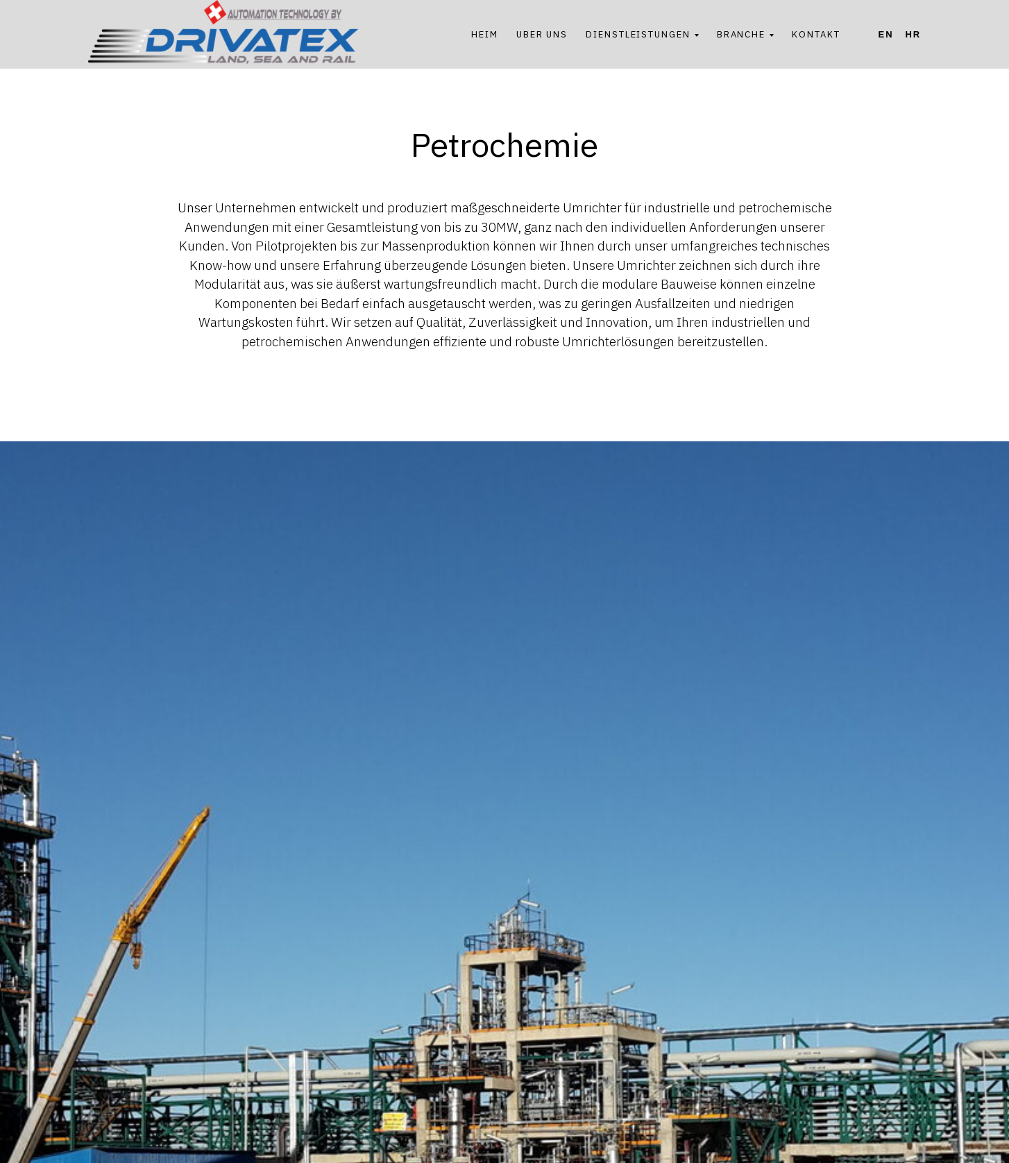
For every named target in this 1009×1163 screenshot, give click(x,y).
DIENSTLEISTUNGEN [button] (638, 34)
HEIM (484, 34)
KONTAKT (816, 34)
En (886, 34)
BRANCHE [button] (741, 34)
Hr (913, 34)
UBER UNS (542, 34)
